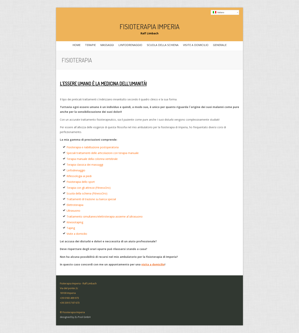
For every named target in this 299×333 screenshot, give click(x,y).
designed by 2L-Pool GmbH (75, 317)
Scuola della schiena (162, 45)
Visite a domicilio (195, 45)
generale (219, 46)
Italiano (218, 12)
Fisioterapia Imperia (149, 26)
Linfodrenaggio (130, 45)
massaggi (106, 46)
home (76, 45)
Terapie (90, 46)
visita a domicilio (153, 264)
